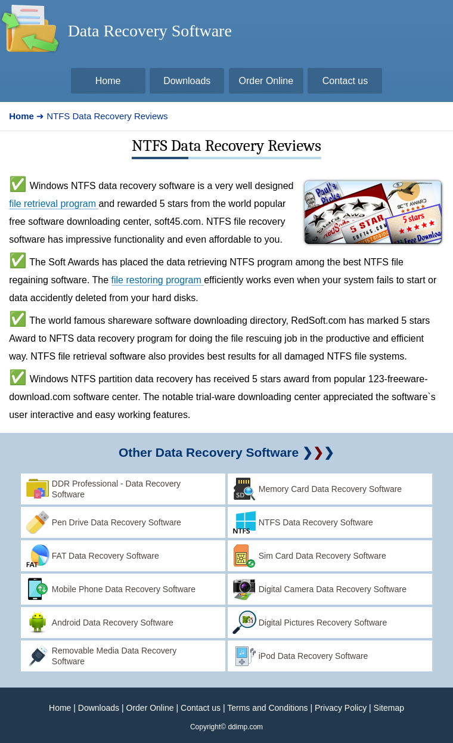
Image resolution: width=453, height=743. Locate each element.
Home (60, 708)
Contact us (201, 708)
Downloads (98, 708)
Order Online (150, 708)
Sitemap (389, 708)
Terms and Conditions (267, 708)
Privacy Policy (341, 708)
